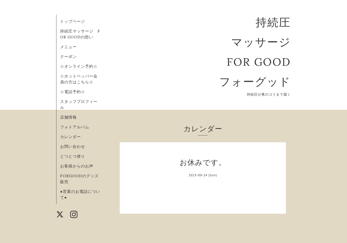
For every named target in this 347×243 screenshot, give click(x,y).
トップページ (72, 21)
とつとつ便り (72, 156)
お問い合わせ (72, 146)
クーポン (68, 56)
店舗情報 (68, 117)
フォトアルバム (74, 126)
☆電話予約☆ (72, 91)
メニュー (68, 46)
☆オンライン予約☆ (79, 66)
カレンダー (70, 136)
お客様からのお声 (76, 166)
